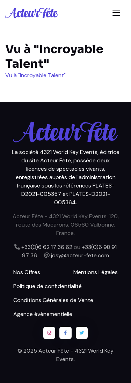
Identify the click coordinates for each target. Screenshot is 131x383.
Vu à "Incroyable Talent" (35, 75)
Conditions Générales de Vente (53, 300)
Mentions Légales (95, 272)
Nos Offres (26, 272)
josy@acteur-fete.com (80, 255)
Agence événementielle (42, 314)
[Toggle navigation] (116, 13)
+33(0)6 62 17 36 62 (46, 247)
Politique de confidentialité (47, 286)
